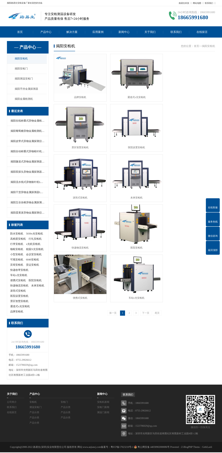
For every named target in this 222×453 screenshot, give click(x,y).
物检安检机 (16, 249)
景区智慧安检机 (19, 301)
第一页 (113, 258)
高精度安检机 (18, 239)
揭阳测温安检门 (24, 79)
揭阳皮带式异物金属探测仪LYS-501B (32, 141)
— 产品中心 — (27, 47)
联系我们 (209, 3)
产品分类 (65, 408)
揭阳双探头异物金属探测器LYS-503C (32, 172)
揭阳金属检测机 (24, 99)
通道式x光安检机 (20, 307)
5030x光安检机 (34, 234)
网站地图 (197, 3)
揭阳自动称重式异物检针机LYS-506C (32, 152)
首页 (20, 31)
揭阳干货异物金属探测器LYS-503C (30, 193)
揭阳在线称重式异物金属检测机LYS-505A (34, 121)
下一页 (145, 258)
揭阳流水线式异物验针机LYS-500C (30, 182)
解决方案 (72, 31)
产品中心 (46, 31)
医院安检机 (35, 281)
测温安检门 (35, 408)
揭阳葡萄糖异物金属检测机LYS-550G (32, 131)
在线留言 (202, 31)
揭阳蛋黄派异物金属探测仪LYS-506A (32, 213)
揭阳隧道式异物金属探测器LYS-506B (32, 162)
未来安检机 (37, 286)
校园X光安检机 (35, 249)
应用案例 (98, 31)
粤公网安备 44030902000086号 (153, 447)
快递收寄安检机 (19, 270)
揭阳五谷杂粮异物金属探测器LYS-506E (33, 203)
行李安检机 (16, 244)
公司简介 (12, 402)
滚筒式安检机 (18, 291)
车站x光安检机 (18, 275)
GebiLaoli (207, 447)
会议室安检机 (34, 255)
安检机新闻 (103, 402)
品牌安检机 (16, 312)
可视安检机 (16, 260)
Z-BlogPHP (187, 447)
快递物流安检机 (19, 286)
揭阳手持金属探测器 (27, 89)
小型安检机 (16, 255)
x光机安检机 (33, 244)
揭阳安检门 (21, 69)
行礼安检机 (35, 239)
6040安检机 (32, 260)
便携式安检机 (18, 281)
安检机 (33, 402)
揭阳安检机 (21, 58)
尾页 (157, 258)
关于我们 (150, 31)
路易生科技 (184, 3)
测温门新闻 (103, 413)
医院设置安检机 (19, 296)
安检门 (64, 402)
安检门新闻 (103, 408)
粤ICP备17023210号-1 (122, 447)
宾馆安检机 (16, 265)
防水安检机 (16, 234)
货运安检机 (32, 265)
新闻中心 (124, 31)
